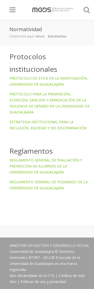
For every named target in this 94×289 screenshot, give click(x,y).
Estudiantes (57, 36)
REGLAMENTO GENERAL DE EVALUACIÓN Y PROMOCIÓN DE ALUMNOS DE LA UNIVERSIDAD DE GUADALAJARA (46, 166)
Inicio (40, 36)
